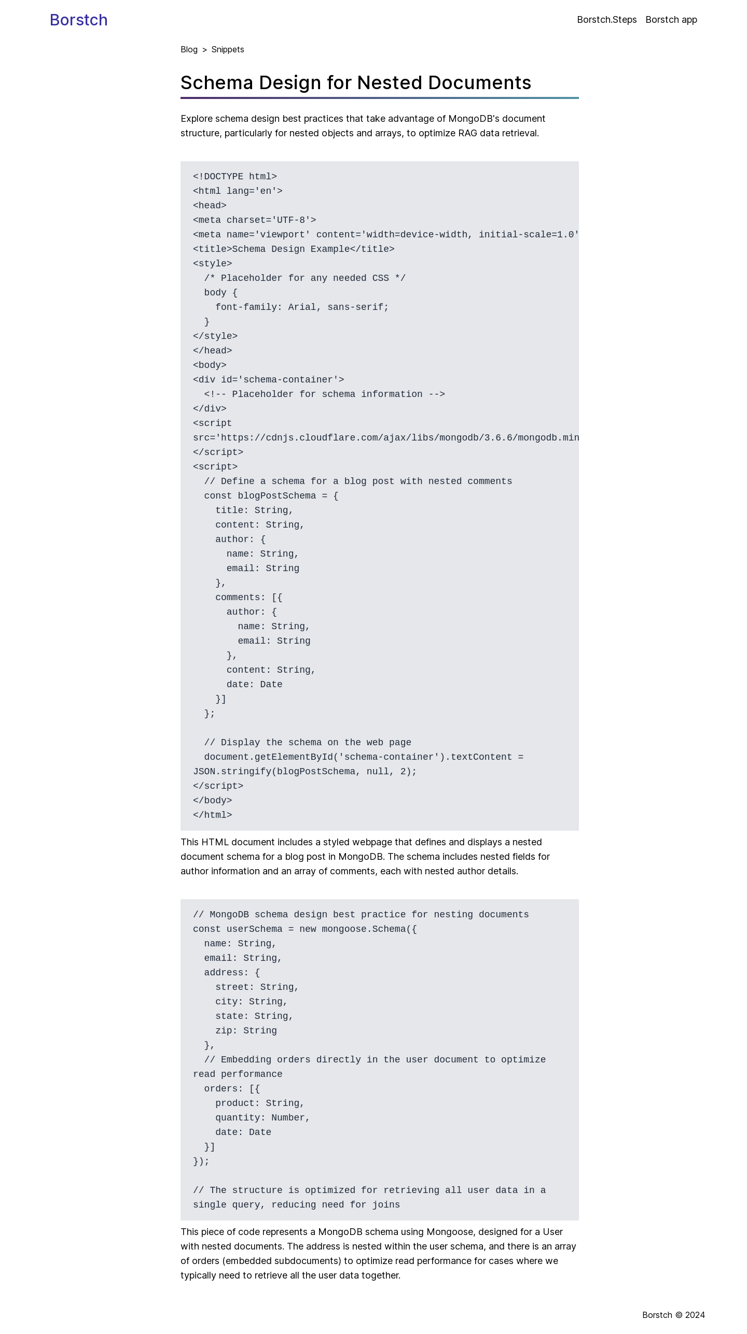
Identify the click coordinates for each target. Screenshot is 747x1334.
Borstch (79, 19)
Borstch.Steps (607, 19)
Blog (189, 49)
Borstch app (671, 19)
